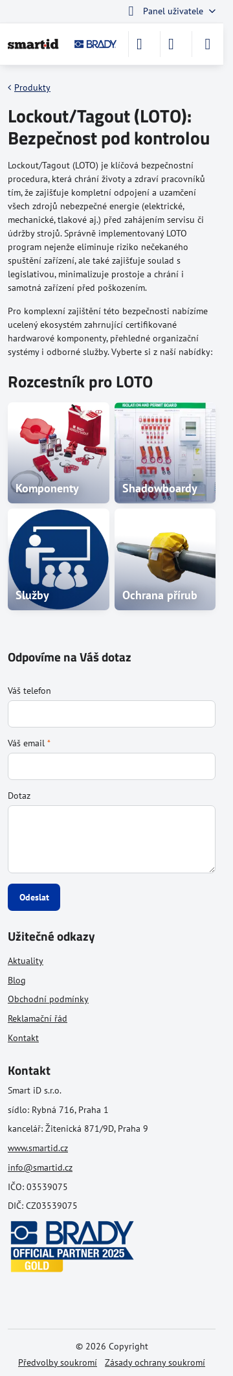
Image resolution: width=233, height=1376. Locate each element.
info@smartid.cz (40, 1167)
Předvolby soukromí (57, 1362)
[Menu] (207, 44)
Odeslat (34, 897)
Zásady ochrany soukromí (155, 1362)
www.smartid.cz (38, 1148)
